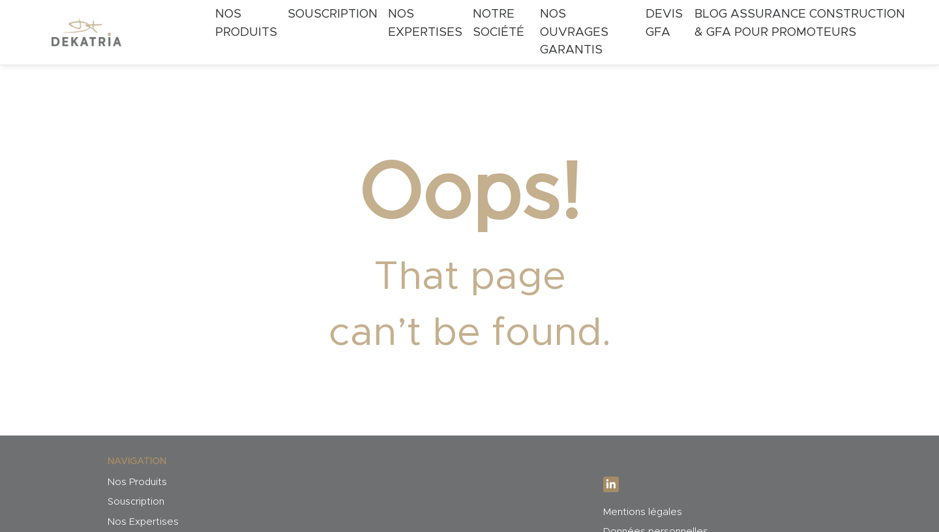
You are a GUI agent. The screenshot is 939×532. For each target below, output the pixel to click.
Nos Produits (246, 23)
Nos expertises (425, 23)
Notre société (498, 23)
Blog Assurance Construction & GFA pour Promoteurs (799, 23)
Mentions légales (642, 512)
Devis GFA (664, 23)
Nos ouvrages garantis (574, 32)
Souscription (333, 14)
